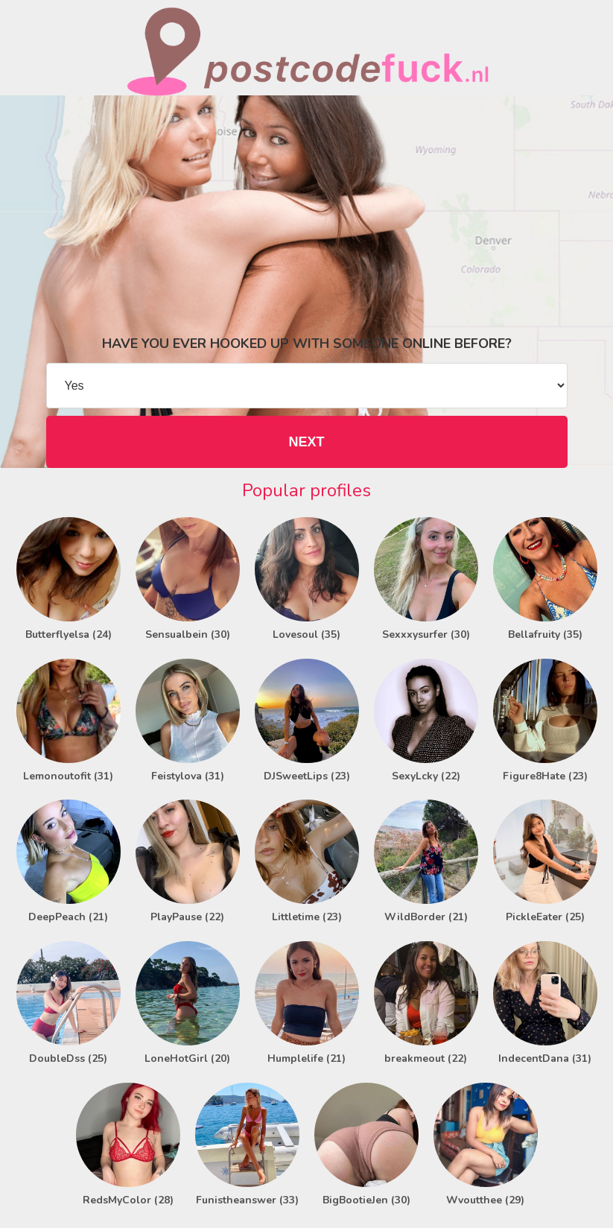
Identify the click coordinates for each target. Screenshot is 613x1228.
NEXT (306, 441)
